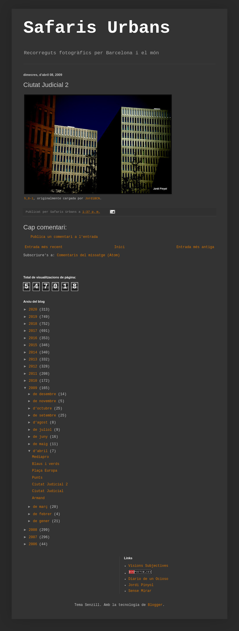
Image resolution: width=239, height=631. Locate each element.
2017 (34, 331)
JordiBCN (92, 198)
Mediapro (40, 457)
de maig (41, 444)
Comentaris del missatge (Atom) (88, 255)
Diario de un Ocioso (148, 579)
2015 (34, 345)
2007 (34, 537)
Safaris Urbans (96, 28)
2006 (34, 544)
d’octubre (43, 409)
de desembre (45, 394)
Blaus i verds (45, 464)
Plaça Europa (44, 471)
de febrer (43, 514)
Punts (37, 478)
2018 (34, 324)
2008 (34, 530)
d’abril (41, 451)
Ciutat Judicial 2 (50, 484)
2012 (34, 367)
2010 (34, 381)
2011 (34, 374)
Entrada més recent (44, 247)
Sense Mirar (140, 591)
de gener (42, 521)
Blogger (155, 605)
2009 (34, 388)
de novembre (45, 401)
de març (41, 507)
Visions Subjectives (148, 566)
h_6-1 (29, 198)
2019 (34, 317)
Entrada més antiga (195, 247)
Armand (38, 498)
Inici (119, 247)
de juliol (43, 430)
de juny (41, 437)
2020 (34, 310)
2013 (34, 360)
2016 (34, 338)
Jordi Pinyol (141, 585)
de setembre (45, 416)
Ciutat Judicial (48, 491)
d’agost (41, 423)
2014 (34, 353)
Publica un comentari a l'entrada (64, 237)
